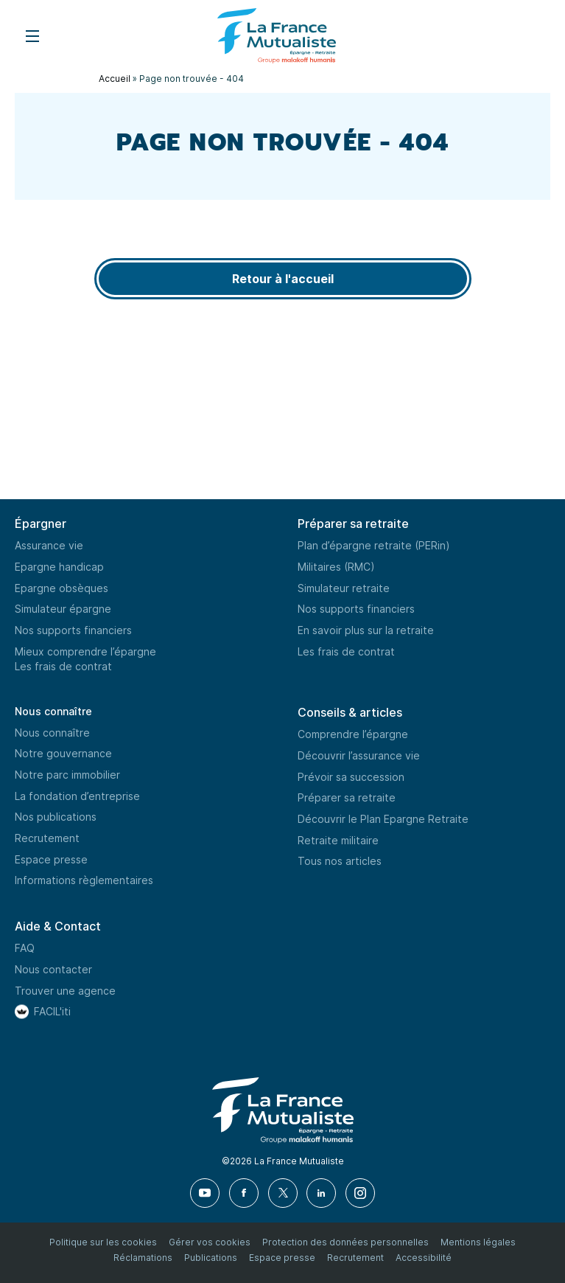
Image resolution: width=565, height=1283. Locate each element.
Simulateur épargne (63, 608)
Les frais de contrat (63, 666)
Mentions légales (478, 1242)
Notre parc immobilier (67, 774)
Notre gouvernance (63, 753)
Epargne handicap (59, 566)
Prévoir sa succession (351, 777)
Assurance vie (49, 545)
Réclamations (142, 1257)
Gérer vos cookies (209, 1242)
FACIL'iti (52, 1011)
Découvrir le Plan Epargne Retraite (383, 819)
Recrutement (47, 838)
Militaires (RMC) (336, 566)
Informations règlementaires (84, 880)
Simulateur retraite (344, 588)
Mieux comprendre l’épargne (85, 651)
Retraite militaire (338, 840)
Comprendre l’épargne (353, 734)
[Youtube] (205, 1193)
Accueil (114, 78)
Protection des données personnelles (345, 1242)
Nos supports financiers (73, 630)
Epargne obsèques (61, 588)
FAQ (25, 948)
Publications (210, 1257)
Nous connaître (53, 711)
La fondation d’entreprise (77, 796)
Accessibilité (424, 1257)
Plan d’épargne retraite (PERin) (374, 545)
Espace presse (51, 859)
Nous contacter (53, 969)
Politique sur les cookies (103, 1242)
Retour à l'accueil (283, 278)
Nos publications (55, 816)
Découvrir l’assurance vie (359, 755)
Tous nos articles (340, 861)
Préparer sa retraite (347, 797)
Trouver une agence (65, 990)
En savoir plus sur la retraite (366, 630)
